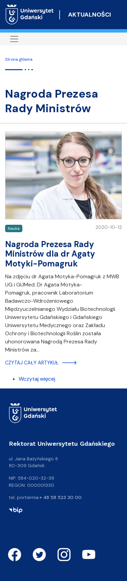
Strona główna (19, 59)
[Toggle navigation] (14, 39)
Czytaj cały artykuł (32, 363)
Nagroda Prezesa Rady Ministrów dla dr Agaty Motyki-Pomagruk (50, 254)
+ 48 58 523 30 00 (61, 497)
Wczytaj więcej (37, 378)
